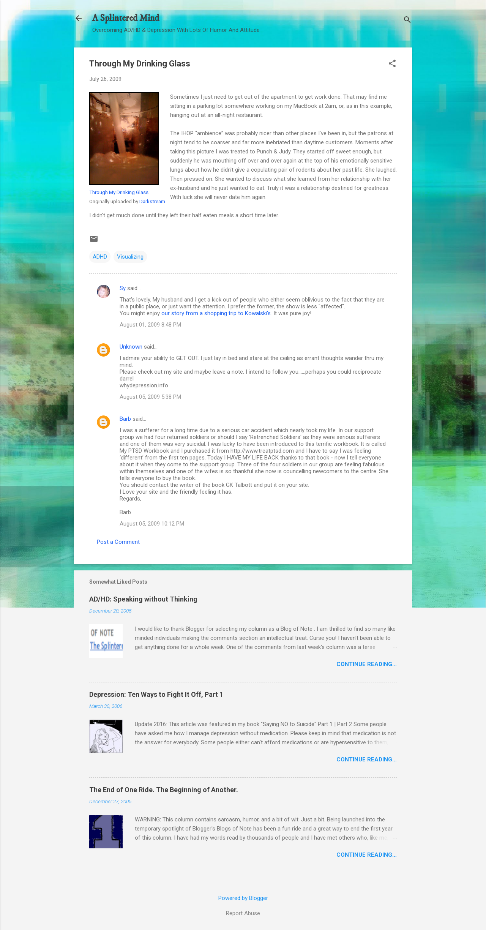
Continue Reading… (366, 664)
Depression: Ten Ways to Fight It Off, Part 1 (156, 694)
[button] (392, 64)
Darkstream (152, 201)
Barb (125, 418)
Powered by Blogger (243, 898)
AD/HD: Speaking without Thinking (143, 599)
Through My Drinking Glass (118, 192)
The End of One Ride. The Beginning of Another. (163, 790)
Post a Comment (118, 541)
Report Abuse (243, 913)
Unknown (131, 346)
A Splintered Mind (125, 18)
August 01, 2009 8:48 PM (150, 324)
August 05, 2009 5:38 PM (150, 396)
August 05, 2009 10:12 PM (152, 523)
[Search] (407, 20)
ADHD (100, 256)
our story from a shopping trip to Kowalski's (216, 313)
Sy (123, 288)
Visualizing (130, 256)
